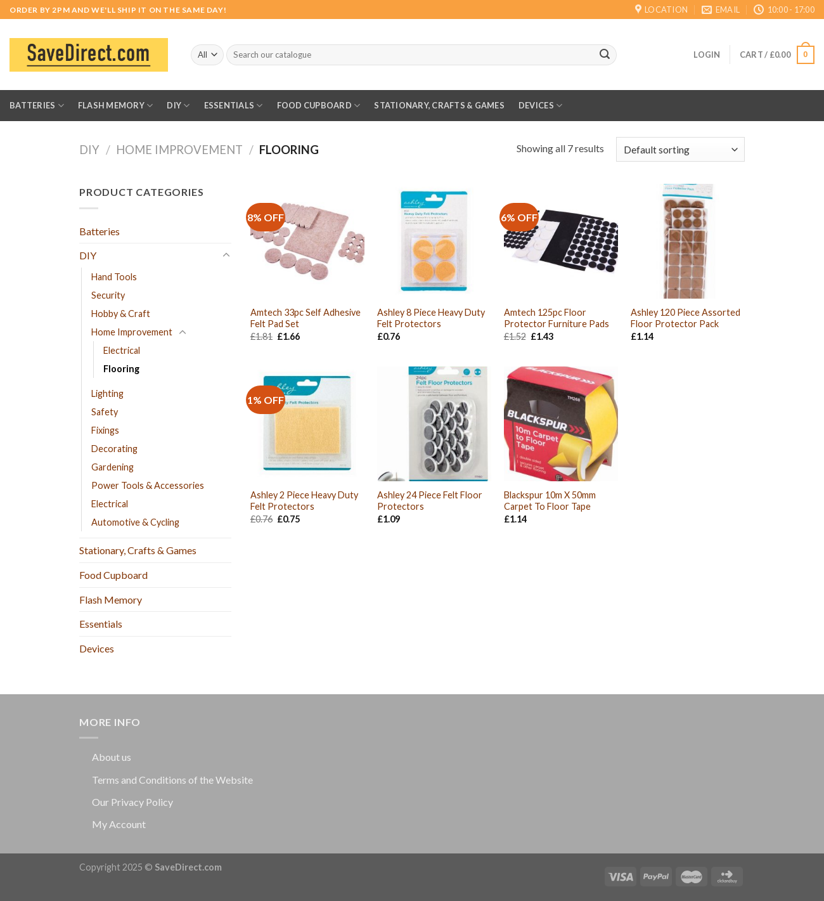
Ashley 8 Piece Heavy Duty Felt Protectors (431, 318)
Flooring (121, 368)
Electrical (121, 350)
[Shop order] (680, 149)
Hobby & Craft (120, 313)
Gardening (112, 467)
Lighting (107, 393)
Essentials (233, 106)
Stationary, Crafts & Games (439, 105)
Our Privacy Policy (132, 802)
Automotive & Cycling (135, 522)
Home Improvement (179, 150)
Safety (104, 411)
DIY (178, 106)
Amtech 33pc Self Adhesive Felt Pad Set (305, 318)
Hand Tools (114, 276)
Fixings (105, 430)
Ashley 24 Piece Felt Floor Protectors (429, 500)
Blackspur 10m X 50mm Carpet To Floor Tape (550, 500)
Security (108, 295)
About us (111, 757)
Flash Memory (115, 106)
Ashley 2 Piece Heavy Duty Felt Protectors (304, 500)
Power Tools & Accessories (147, 485)
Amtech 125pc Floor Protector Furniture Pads (556, 318)
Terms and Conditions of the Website (172, 780)
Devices (540, 106)
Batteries (37, 106)
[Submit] (604, 55)
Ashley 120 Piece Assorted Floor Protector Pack (685, 318)
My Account (119, 824)
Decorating (114, 448)
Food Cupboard (319, 106)
